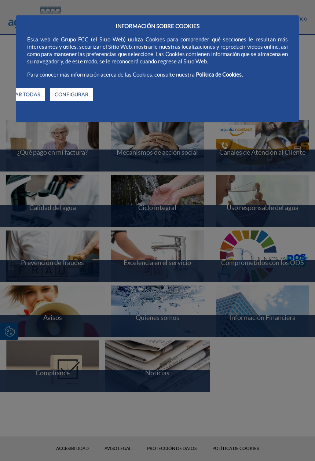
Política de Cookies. (219, 74)
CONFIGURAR (71, 94)
